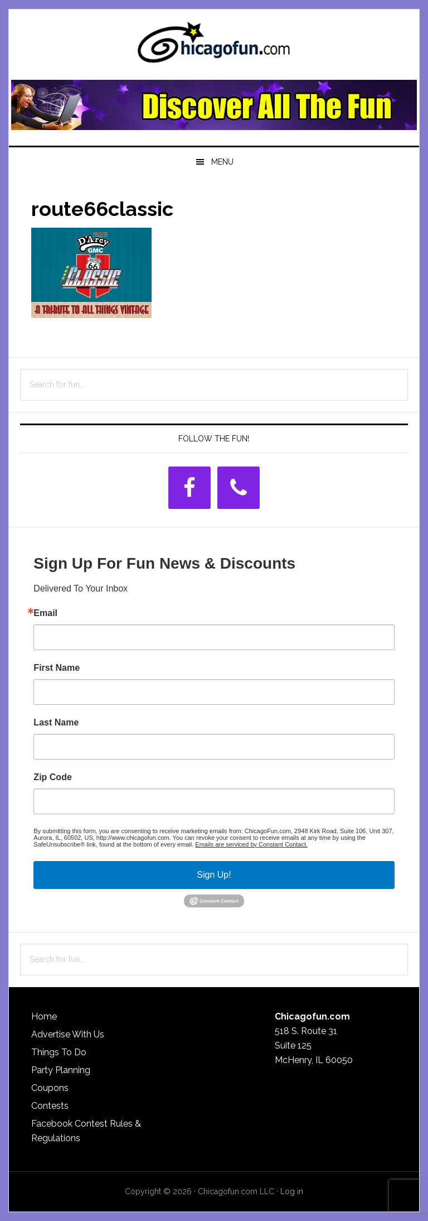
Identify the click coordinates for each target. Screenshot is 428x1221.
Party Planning (60, 1070)
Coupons (50, 1088)
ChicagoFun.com (214, 46)
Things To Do (58, 1052)
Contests (50, 1105)
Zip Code (52, 777)
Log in (291, 1191)
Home (44, 1016)
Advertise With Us (67, 1034)
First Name (56, 668)
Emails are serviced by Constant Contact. (251, 844)
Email (45, 613)
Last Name (56, 722)
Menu (222, 161)
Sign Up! (214, 874)
